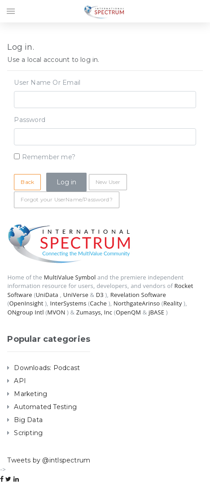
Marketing (30, 394)
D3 (100, 295)
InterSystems (68, 303)
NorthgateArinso (137, 303)
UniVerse (75, 295)
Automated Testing (45, 407)
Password (29, 120)
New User (108, 182)
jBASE (156, 312)
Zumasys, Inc (94, 312)
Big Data (28, 420)
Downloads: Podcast (47, 368)
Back (27, 182)
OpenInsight (26, 303)
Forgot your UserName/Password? (66, 199)
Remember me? (49, 157)
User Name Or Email (47, 82)
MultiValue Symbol (70, 277)
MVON (56, 312)
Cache (98, 303)
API (20, 381)
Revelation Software (138, 295)
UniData (46, 295)
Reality (172, 303)
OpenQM (128, 312)
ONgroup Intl (25, 312)
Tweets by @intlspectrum (48, 460)
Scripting (28, 433)
